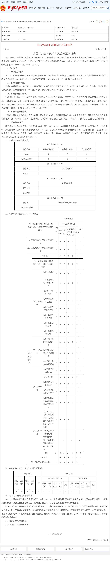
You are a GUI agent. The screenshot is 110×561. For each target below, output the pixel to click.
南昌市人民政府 (28, 2)
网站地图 (28, 554)
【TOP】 (89, 540)
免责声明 (21, 554)
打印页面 (96, 540)
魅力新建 (41, 8)
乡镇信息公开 (29, 21)
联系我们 (14, 554)
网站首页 (32, 8)
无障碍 (106, 2)
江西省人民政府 (16, 2)
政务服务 (68, 8)
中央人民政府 (4, 2)
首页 (16, 21)
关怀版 (101, 2)
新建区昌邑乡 (38, 21)
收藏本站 (7, 554)
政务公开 (59, 8)
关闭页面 (104, 540)
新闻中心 (50, 8)
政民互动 (86, 8)
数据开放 (77, 8)
